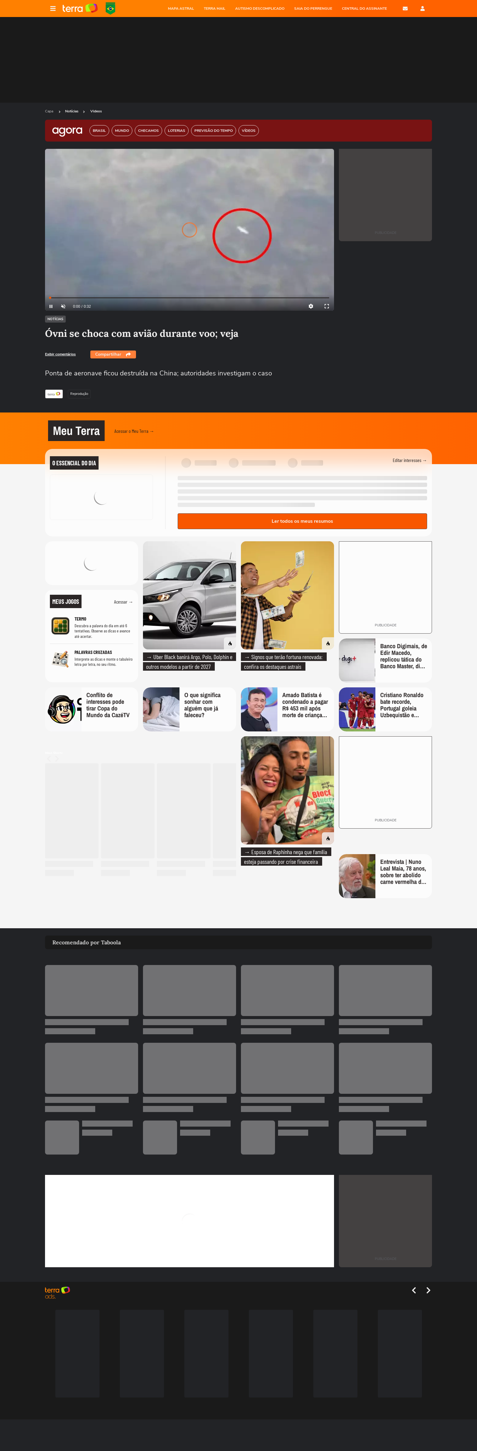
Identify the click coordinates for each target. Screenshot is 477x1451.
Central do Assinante (364, 8)
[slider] (189, 297)
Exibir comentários (60, 354)
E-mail (405, 8)
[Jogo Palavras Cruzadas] (91, 659)
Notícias (71, 111)
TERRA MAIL (214, 8)
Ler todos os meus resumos (302, 521)
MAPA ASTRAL (181, 8)
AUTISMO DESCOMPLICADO (259, 8)
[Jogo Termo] (91, 627)
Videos (96, 111)
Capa (49, 111)
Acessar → (123, 601)
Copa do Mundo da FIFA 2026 (110, 8)
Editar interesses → (410, 460)
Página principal (80, 8)
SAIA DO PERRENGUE (313, 8)
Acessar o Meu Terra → (134, 431)
